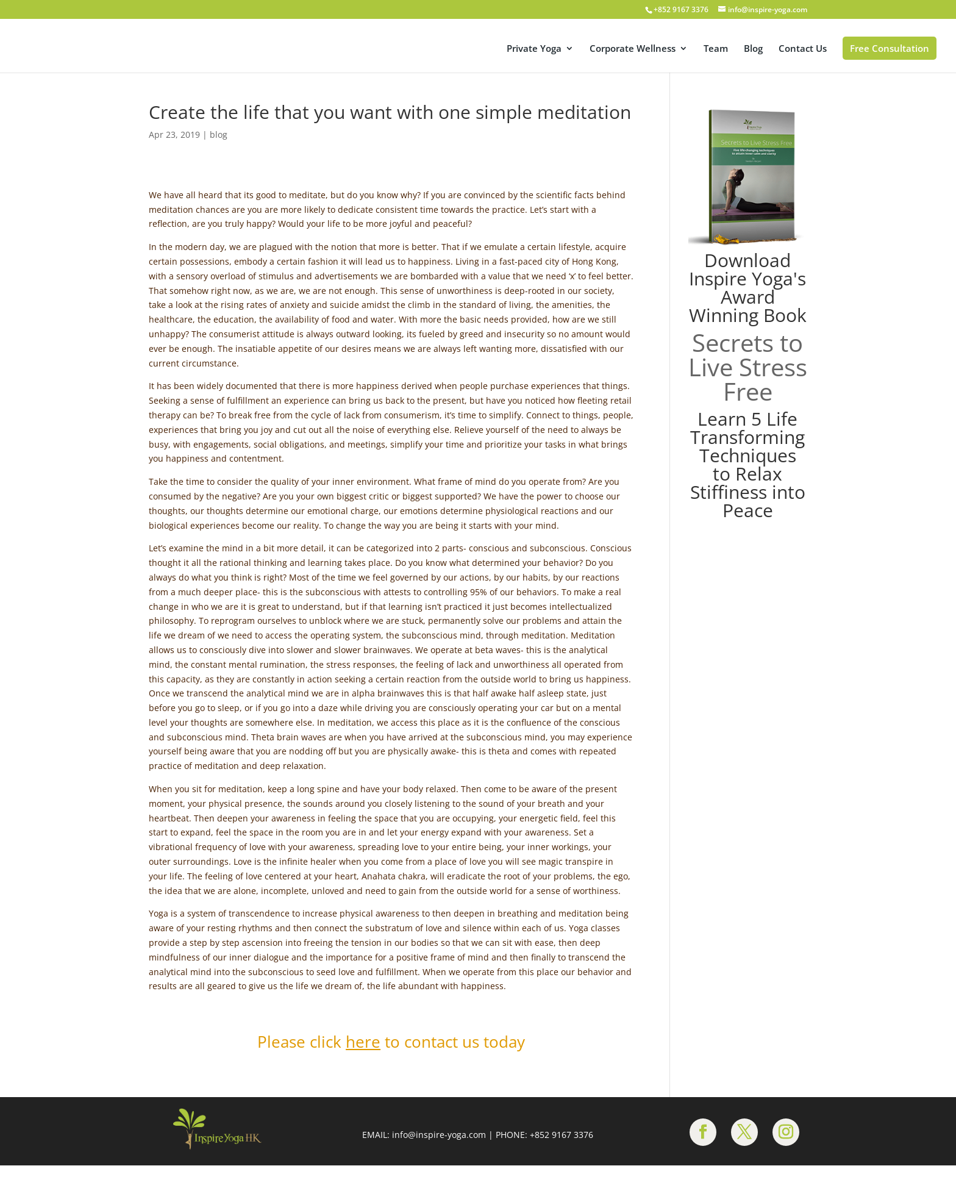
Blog (753, 49)
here (363, 1042)
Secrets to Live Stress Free (747, 367)
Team (716, 49)
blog (218, 134)
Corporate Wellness (633, 49)
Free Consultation (889, 48)
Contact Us (803, 49)
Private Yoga (534, 49)
